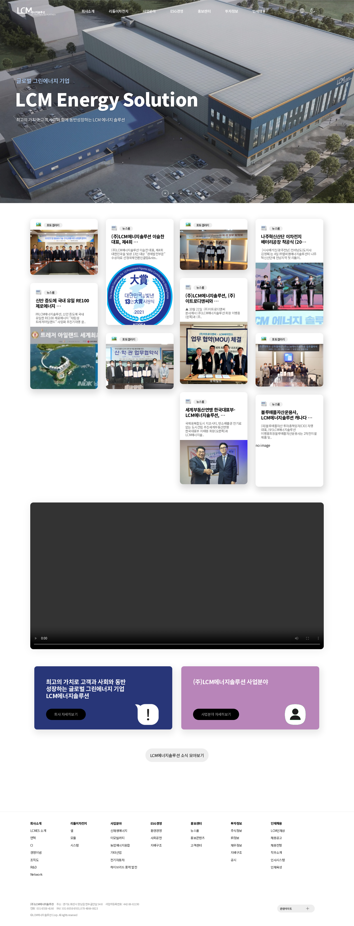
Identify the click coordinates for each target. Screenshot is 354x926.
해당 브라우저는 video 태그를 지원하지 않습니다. (177, 575)
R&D (33, 867)
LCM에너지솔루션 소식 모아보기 (177, 755)
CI (31, 845)
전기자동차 (117, 860)
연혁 (33, 838)
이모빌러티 (117, 838)
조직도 (34, 860)
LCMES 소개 (38, 830)
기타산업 (115, 852)
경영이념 (35, 852)
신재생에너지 (118, 830)
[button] (165, 193)
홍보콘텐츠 (198, 838)
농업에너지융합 (120, 845)
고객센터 (196, 845)
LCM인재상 (278, 830)
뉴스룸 (195, 830)
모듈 (73, 838)
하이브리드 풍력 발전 (123, 867)
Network (36, 874)
